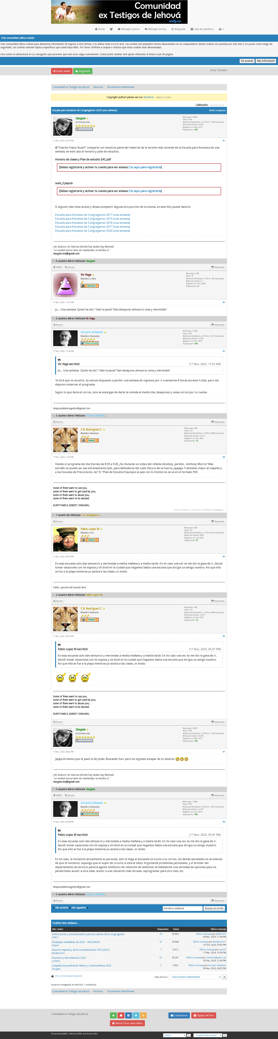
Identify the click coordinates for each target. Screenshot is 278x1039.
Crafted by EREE (75, 1034)
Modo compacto (217, 110)
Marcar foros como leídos (127, 1023)
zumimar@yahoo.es (216, 957)
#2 (224, 302)
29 (161, 934)
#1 (224, 141)
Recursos (98, 87)
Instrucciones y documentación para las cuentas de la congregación (88, 934)
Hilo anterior (61, 907)
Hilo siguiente (78, 907)
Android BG (92, 1034)
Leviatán (56, 961)
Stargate (56, 969)
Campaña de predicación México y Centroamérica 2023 (81, 965)
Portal (100, 29)
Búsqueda (178, 29)
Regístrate (83, 71)
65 (161, 957)
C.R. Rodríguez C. (217, 510)
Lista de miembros (202, 29)
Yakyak (55, 945)
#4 (224, 457)
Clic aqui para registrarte (145, 167)
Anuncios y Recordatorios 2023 (69, 957)
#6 (224, 636)
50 (161, 942)
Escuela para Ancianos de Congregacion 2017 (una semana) (92, 226)
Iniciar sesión (61, 71)
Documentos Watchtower (120, 87)
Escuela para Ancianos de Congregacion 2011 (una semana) (92, 214)
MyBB (64, 1034)
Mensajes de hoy (155, 29)
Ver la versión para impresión (68, 976)
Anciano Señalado (217, 965)
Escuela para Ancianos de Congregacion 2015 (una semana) (92, 218)
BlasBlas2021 (219, 942)
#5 (224, 556)
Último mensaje (204, 934)
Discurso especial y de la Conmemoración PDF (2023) (81, 949)
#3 (224, 351)
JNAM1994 (221, 934)
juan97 (222, 949)
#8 (224, 822)
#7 (224, 752)
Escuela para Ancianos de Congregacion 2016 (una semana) (92, 222)
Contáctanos (179, 1015)
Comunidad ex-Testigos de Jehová (70, 87)
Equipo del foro (204, 1015)
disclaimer (148, 97)
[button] (221, 29)
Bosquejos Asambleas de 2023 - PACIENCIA (76, 942)
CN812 (55, 937)
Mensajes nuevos (129, 29)
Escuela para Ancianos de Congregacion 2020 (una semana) (92, 230)
